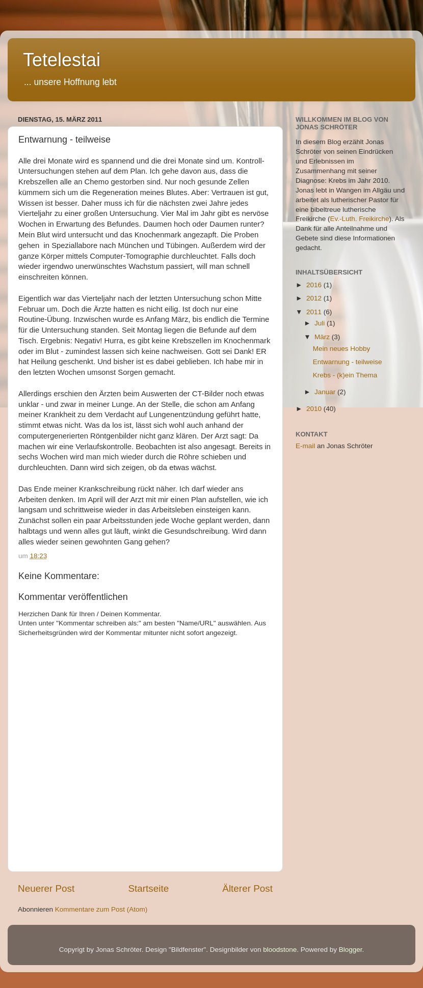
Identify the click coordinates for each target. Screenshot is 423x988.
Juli (320, 323)
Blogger (350, 949)
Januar (325, 392)
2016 (315, 285)
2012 (315, 298)
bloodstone (280, 949)
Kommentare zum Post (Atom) (101, 909)
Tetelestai (61, 59)
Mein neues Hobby (342, 348)
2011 (315, 312)
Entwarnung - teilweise (347, 362)
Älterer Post (247, 888)
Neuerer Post (46, 888)
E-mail (305, 446)
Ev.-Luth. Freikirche (359, 219)
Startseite (148, 888)
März (323, 337)
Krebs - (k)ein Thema (345, 375)
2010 (315, 409)
